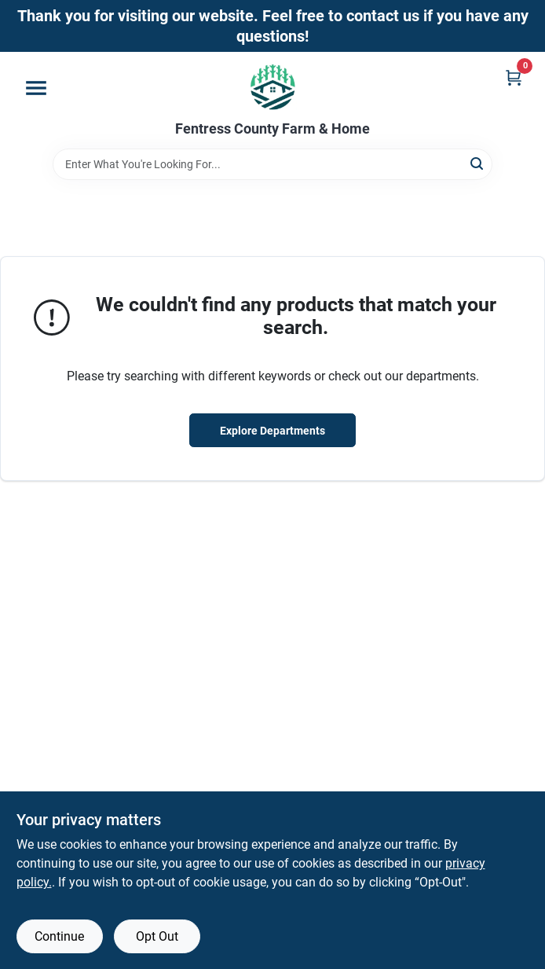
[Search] (477, 163)
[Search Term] (272, 164)
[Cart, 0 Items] (513, 77)
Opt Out (157, 936)
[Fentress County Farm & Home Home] (273, 86)
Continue (59, 936)
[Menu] (36, 88)
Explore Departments (272, 430)
